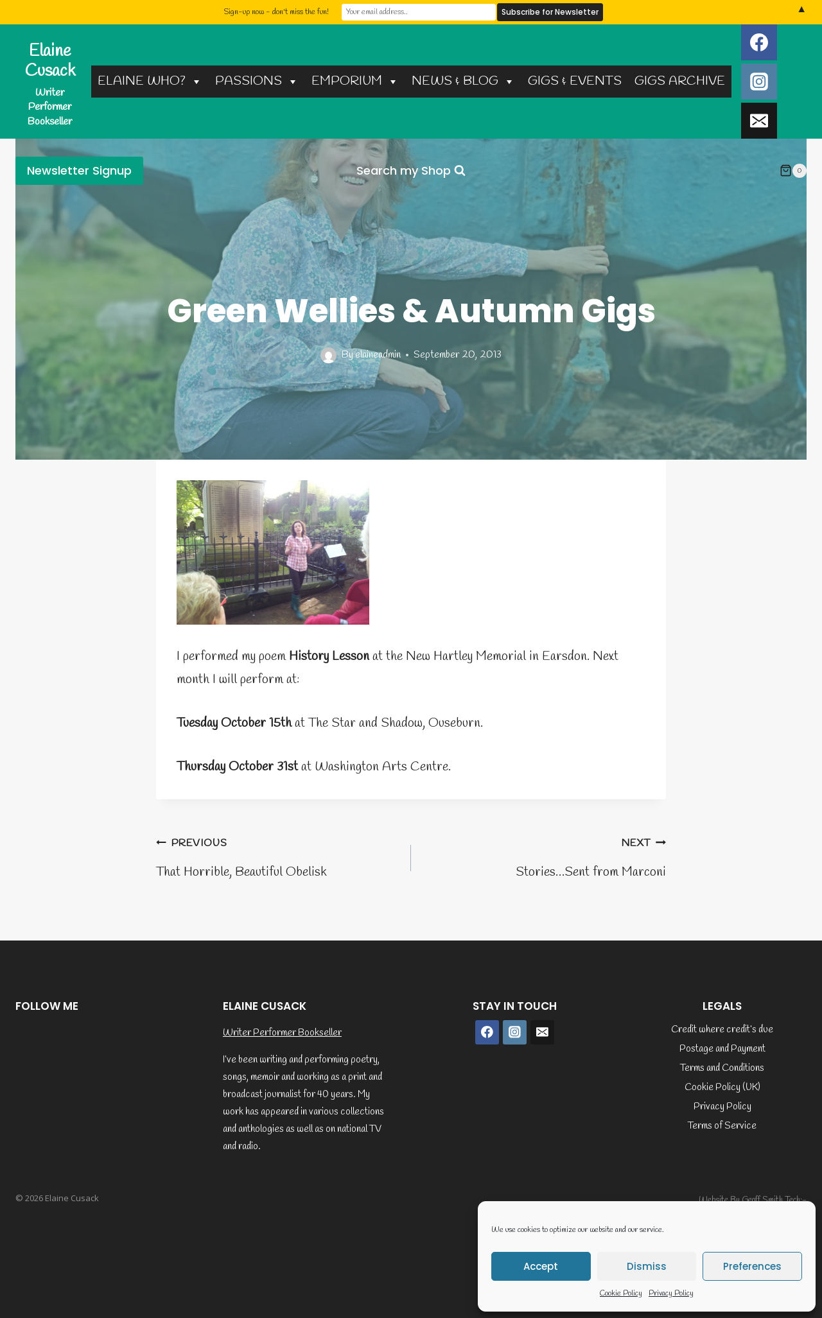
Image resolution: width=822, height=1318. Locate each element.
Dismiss (647, 1266)
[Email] (759, 121)
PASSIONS (257, 81)
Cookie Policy (621, 1293)
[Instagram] (759, 82)
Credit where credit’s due (722, 1029)
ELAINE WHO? (150, 81)
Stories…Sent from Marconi (545, 856)
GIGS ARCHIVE (679, 81)
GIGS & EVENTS (575, 81)
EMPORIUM (355, 81)
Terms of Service (722, 1126)
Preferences (752, 1266)
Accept (540, 1266)
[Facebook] (759, 42)
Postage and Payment (722, 1049)
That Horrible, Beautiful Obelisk (277, 856)
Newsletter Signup (79, 170)
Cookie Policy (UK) (722, 1087)
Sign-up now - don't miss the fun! (276, 12)
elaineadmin (378, 354)
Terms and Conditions (722, 1068)
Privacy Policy (671, 1293)
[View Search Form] (411, 171)
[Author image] (328, 355)
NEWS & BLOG (463, 81)
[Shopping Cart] (793, 171)
